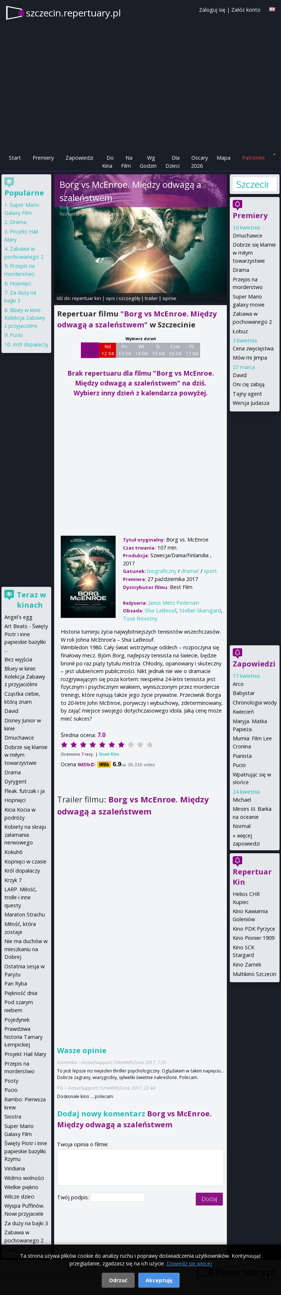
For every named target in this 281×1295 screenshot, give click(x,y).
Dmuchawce (247, 235)
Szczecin (252, 184)
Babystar (244, 693)
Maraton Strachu (24, 914)
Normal (242, 826)
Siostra (12, 1116)
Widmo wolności (24, 1177)
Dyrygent (15, 781)
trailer (151, 298)
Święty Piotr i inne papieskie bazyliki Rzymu (25, 1151)
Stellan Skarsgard (200, 610)
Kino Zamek (247, 964)
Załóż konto (246, 9)
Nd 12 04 (107, 350)
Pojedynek (17, 1019)
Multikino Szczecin (254, 974)
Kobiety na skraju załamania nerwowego (25, 834)
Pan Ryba (15, 983)
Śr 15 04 (158, 350)
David (240, 375)
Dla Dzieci (172, 161)
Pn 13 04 (124, 350)
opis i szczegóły (123, 298)
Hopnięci (20, 283)
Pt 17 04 (192, 350)
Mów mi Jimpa (250, 357)
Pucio (239, 765)
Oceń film (109, 754)
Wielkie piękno (21, 1187)
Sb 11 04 (90, 350)
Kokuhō (13, 851)
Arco (238, 683)
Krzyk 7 (13, 880)
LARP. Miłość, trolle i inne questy (20, 897)
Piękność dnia (20, 993)
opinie (169, 298)
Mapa (224, 157)
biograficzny (161, 570)
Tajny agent (247, 393)
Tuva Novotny (140, 618)
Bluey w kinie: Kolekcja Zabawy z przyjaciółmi (24, 318)
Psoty (11, 1080)
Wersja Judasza (251, 402)
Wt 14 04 (141, 350)
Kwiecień (243, 711)
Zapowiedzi (79, 157)
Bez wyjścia (18, 659)
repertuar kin (86, 298)
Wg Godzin (148, 161)
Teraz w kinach (31, 600)
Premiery (43, 157)
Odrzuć (118, 1280)
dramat (190, 570)
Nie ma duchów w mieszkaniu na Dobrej (26, 949)
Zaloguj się (212, 9)
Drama (241, 269)
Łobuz (240, 331)
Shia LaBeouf (160, 610)
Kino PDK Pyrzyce (254, 928)
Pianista (242, 755)
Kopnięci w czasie (25, 861)
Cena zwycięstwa (253, 348)
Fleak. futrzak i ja (24, 790)
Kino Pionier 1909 (253, 937)
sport (210, 570)
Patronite (253, 157)
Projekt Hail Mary (25, 1054)
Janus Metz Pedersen (102, 214)
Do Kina (108, 161)
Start (15, 157)
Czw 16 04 (175, 350)
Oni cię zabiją (249, 384)
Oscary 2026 (199, 161)
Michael (242, 799)
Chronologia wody (255, 702)
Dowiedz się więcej (189, 1263)
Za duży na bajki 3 (26, 1223)
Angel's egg (18, 617)
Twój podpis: (73, 1197)
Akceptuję (159, 1280)
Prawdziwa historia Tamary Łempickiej (23, 1036)
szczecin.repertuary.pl (73, 12)
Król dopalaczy (30, 344)
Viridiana (14, 1168)
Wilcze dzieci (19, 1196)
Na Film (126, 161)
